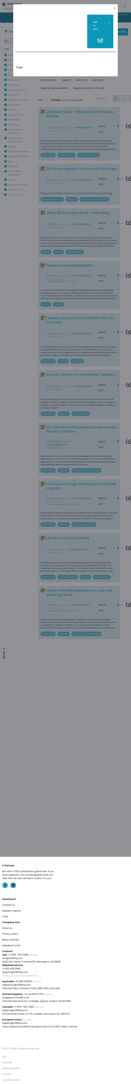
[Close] (114, 8)
